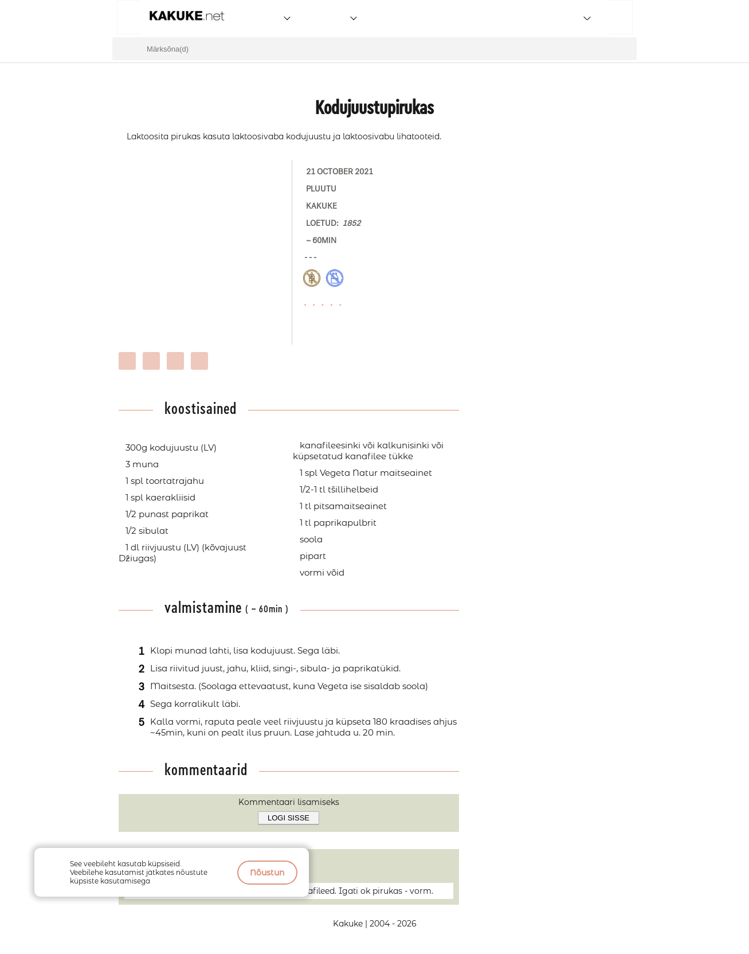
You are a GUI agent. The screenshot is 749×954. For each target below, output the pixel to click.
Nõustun (267, 872)
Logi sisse (288, 818)
